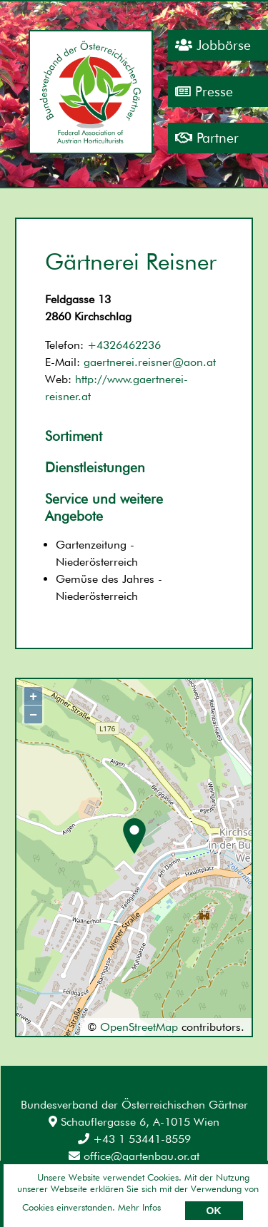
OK (214, 1210)
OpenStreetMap (139, 1027)
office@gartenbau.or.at (134, 1156)
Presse (204, 91)
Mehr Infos (139, 1207)
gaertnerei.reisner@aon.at (150, 362)
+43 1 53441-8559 (134, 1139)
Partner (207, 138)
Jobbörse (213, 45)
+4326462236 (124, 345)
